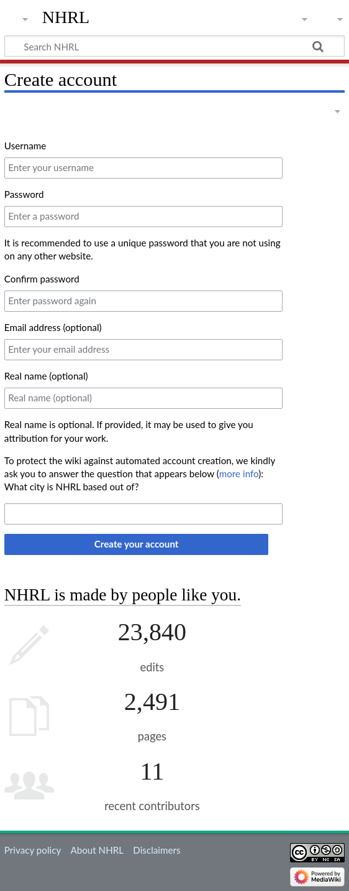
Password (24, 194)
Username (25, 145)
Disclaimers (156, 850)
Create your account (136, 543)
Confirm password (41, 278)
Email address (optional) (53, 327)
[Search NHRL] (174, 46)
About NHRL (97, 850)
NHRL (66, 17)
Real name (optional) (46, 375)
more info (238, 473)
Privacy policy (32, 850)
